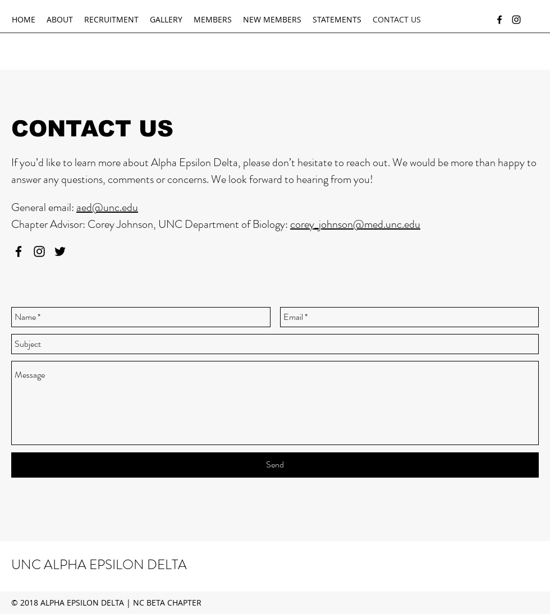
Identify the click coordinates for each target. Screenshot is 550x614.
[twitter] (60, 251)
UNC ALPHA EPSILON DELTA (99, 564)
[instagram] (516, 19)
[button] (60, 19)
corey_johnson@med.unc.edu (355, 224)
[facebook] (499, 19)
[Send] (275, 465)
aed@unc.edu (107, 207)
